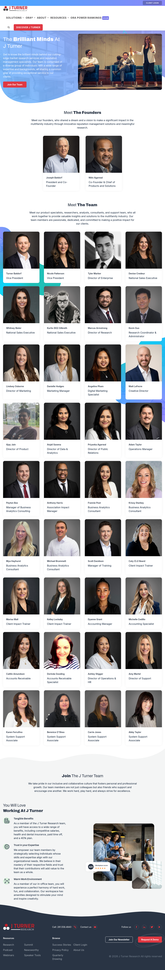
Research (8, 944)
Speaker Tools (32, 955)
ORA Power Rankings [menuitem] (114, 12)
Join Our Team (15, 84)
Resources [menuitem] (83, 12)
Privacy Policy (60, 950)
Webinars (8, 955)
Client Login (152, 3)
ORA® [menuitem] (53, 12)
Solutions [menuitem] (38, 12)
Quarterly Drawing (57, 957)
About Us (78, 950)
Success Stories (61, 944)
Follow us (126, 927)
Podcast (7, 950)
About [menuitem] (66, 12)
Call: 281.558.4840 (64, 927)
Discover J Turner (53, 22)
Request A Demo (150, 939)
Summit (28, 944)
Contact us (88, 927)
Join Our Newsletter (119, 939)
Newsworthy (31, 950)
